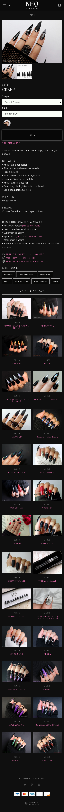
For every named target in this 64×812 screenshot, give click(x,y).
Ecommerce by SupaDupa (34, 803)
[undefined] (7, 122)
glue (18, 236)
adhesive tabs (33, 236)
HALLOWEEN (45, 274)
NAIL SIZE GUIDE (11, 143)
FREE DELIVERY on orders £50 (24, 254)
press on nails (31, 226)
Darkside (8, 274)
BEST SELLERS (21, 281)
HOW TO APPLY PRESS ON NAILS (26, 262)
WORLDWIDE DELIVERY (20, 258)
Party (7, 281)
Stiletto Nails (40, 281)
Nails (55, 281)
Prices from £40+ (26, 274)
